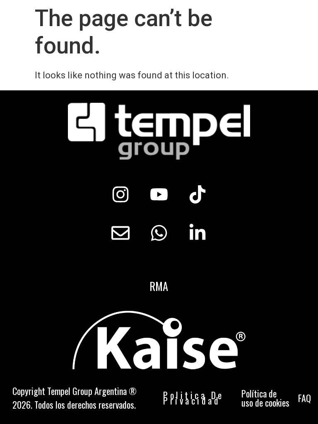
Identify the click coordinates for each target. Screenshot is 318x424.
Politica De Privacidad (193, 397)
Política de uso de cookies (265, 398)
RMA (158, 286)
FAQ (304, 398)
